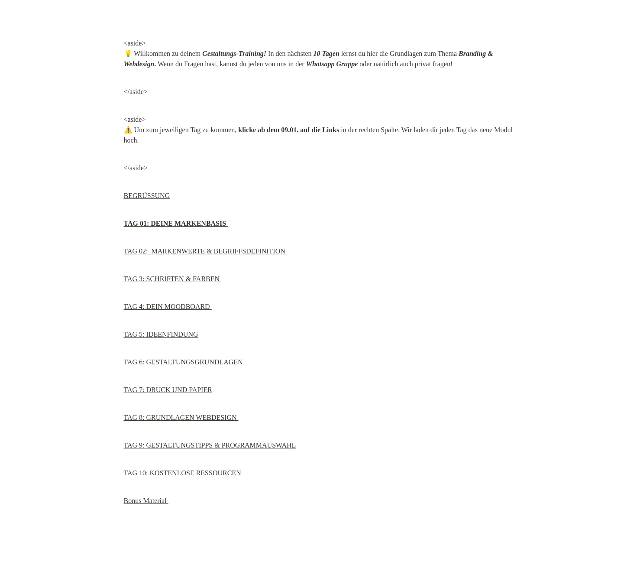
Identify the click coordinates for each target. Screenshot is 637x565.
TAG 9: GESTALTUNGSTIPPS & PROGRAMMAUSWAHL (210, 445)
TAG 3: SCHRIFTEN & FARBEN (173, 278)
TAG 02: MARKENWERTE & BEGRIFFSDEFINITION (205, 251)
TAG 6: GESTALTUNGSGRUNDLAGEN (183, 362)
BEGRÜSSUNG (147, 195)
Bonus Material (146, 500)
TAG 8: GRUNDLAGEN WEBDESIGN (181, 417)
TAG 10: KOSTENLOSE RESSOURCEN (183, 473)
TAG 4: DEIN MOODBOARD (168, 306)
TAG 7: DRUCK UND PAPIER (168, 389)
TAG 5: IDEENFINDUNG (161, 334)
